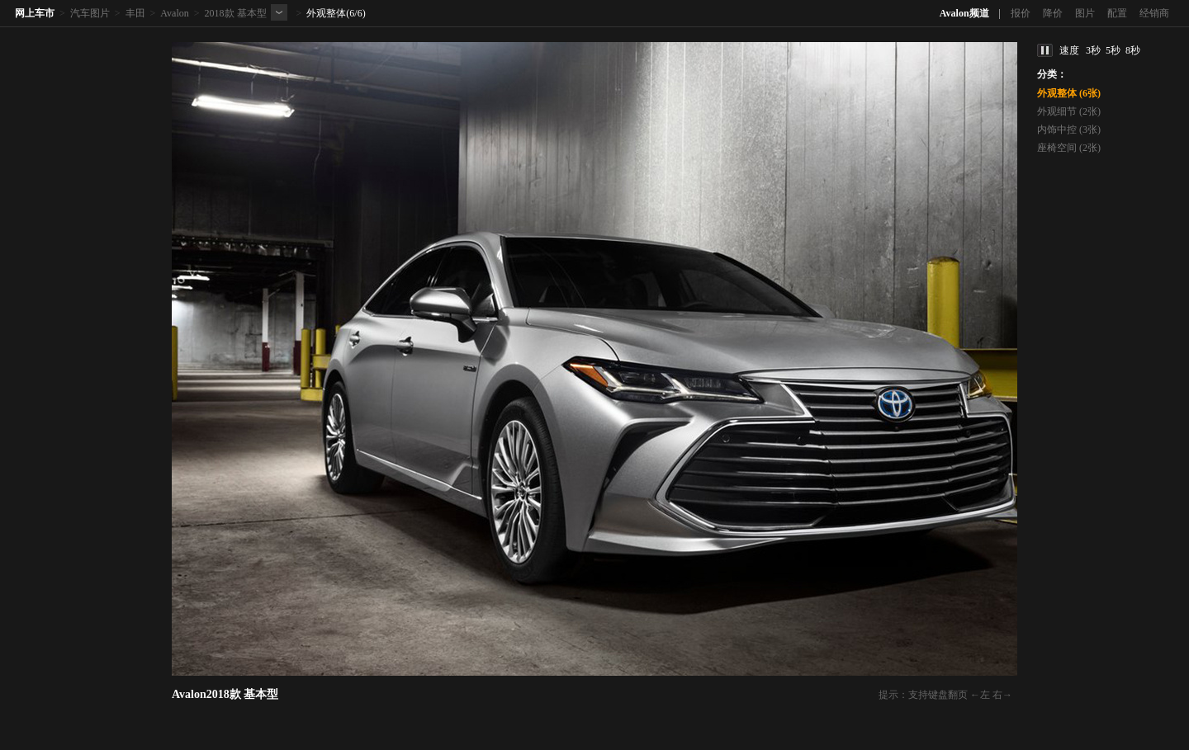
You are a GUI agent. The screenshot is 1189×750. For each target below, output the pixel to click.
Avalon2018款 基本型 (225, 694)
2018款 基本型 (236, 13)
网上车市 (34, 13)
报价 (1020, 13)
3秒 (1093, 50)
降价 (1053, 13)
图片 (1085, 13)
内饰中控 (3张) (1069, 129)
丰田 (135, 13)
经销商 (1154, 13)
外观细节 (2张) (1069, 111)
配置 (1117, 13)
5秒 (1113, 50)
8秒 (1132, 50)
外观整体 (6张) (1069, 93)
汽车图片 (90, 13)
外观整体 (326, 13)
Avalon (174, 13)
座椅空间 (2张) (1069, 147)
